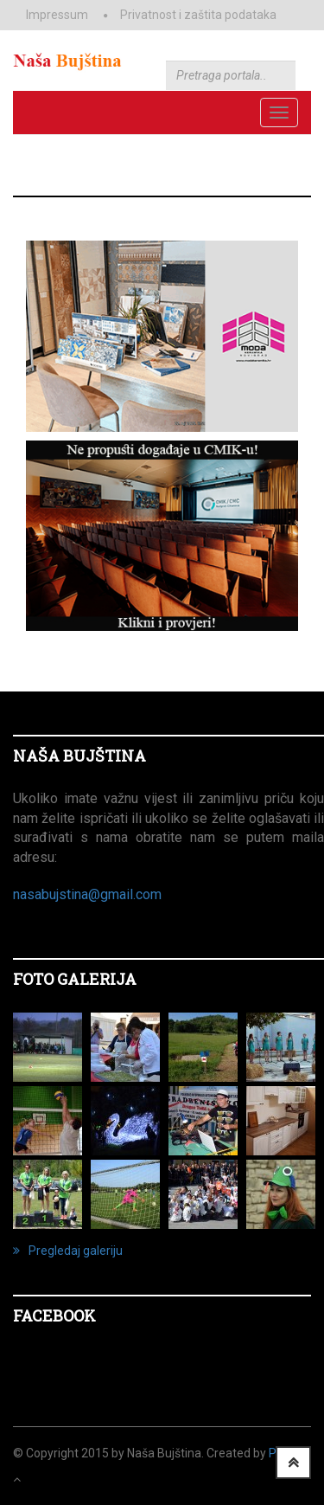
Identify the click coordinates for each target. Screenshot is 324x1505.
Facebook (54, 1315)
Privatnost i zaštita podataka (198, 15)
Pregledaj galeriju (68, 1250)
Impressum (57, 15)
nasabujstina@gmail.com (87, 894)
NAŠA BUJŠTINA (79, 755)
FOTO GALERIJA (75, 978)
